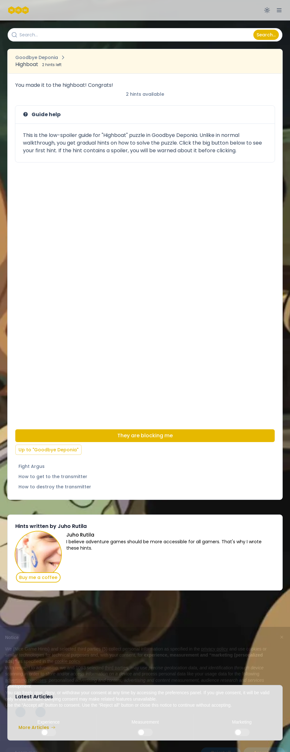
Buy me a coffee (38, 577)
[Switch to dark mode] (267, 10)
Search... (266, 35)
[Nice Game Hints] (19, 10)
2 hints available (145, 94)
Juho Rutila (80, 534)
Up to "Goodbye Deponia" (48, 450)
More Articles (36, 727)
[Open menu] (279, 10)
